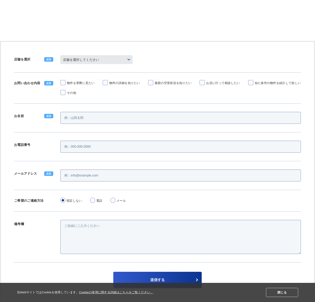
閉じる (282, 292)
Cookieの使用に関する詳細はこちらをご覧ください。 (116, 292)
